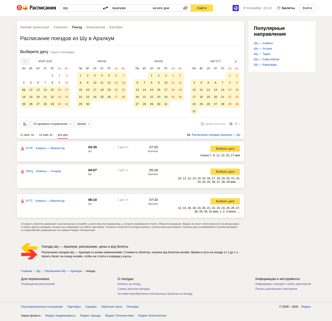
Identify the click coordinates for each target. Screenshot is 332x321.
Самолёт (61, 27)
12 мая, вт (46, 135)
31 (66, 104)
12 (30, 89)
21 (45, 97)
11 (23, 89)
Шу (90, 152)
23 (59, 97)
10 (66, 82)
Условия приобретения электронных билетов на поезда (155, 294)
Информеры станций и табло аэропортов (283, 284)
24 (66, 97)
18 (23, 97)
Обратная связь (111, 307)
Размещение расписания (38, 284)
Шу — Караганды (265, 64)
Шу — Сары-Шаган (266, 59)
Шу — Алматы (263, 43)
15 (52, 89)
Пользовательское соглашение (42, 307)
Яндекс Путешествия (119, 316)
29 (52, 104)
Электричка (95, 27)
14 (45, 89)
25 (23, 104)
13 (37, 89)
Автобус (116, 27)
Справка (91, 307)
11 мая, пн (27, 135)
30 (59, 104)
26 (30, 104)
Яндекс (306, 307)
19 (30, 97)
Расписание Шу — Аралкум (63, 272)
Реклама (132, 307)
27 (37, 104)
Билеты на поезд (129, 284)
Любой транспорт (35, 27)
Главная (26, 272)
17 (66, 89)
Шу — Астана (263, 48)
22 (52, 97)
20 (37, 97)
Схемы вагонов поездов (134, 289)
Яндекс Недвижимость (60, 316)
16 (59, 89)
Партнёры (74, 307)
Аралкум (153, 152)
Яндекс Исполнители (152, 316)
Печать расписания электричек (276, 289)
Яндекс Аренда (90, 316)
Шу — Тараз (262, 54)
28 (45, 104)
